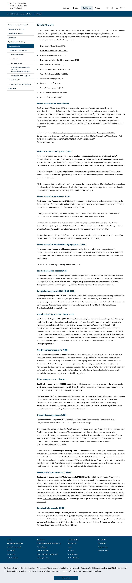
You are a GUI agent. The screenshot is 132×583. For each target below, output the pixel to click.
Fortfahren (66, 578)
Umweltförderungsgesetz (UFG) (51, 91)
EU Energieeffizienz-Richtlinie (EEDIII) (90, 515)
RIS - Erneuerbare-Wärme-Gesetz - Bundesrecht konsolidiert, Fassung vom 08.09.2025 (84, 136)
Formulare (71, 553)
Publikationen (72, 546)
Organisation (12, 40)
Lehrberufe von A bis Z (14, 550)
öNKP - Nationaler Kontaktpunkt (47, 557)
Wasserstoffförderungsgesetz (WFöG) (53, 95)
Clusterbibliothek (73, 561)
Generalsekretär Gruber (15, 36)
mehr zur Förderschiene (99, 432)
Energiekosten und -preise (15, 546)
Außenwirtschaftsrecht (17, 57)
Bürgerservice (11, 557)
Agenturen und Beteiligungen (17, 45)
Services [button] (66, 9)
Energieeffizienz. (71, 528)
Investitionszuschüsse (115, 238)
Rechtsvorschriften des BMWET (19, 53)
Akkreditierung (41, 550)
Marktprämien (97, 238)
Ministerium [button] (86, 9)
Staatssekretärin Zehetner (16, 32)
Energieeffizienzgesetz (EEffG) (57, 515)
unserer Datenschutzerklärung (90, 571)
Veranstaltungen (73, 557)
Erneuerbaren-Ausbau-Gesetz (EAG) (53, 58)
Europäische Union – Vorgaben (20, 78)
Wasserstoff (41, 505)
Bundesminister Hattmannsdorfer (18, 28)
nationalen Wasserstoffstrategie (54, 501)
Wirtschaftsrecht (15, 83)
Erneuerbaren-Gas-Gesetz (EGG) (51, 67)
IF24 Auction (110, 495)
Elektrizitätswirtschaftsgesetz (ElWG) (53, 53)
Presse (70, 550)
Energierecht (19, 62)
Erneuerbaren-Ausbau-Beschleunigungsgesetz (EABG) (60, 63)
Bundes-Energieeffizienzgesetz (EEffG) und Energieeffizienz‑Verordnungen (20, 72)
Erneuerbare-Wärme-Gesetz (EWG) (52, 49)
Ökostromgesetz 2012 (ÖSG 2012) (53, 387)
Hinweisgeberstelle (43, 561)
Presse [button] (97, 9)
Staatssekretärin (103, 553)
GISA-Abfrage (11, 553)
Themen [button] (76, 9)
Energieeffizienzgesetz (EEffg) (51, 100)
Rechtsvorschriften (26, 17)
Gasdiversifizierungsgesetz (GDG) (52, 81)
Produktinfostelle (12, 561)
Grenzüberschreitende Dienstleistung (49, 546)
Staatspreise (12, 91)
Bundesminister (103, 550)
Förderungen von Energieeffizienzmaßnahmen (72, 453)
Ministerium (14, 17)
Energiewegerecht (16, 66)
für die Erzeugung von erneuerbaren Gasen (83, 241)
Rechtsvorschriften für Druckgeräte (20, 87)
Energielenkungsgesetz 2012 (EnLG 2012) (55, 72)
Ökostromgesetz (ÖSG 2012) (50, 86)
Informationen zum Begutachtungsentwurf (58, 267)
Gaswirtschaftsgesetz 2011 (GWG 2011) (54, 77)
